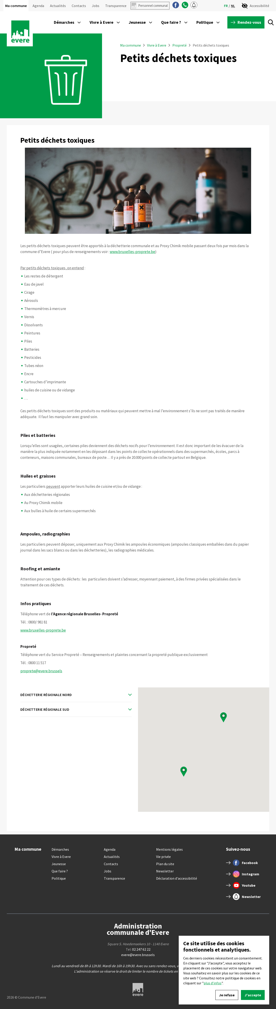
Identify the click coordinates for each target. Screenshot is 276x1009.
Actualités (58, 5)
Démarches (60, 849)
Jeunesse (59, 864)
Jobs (95, 5)
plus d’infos (212, 983)
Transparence (115, 5)
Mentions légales (169, 849)
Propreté (179, 45)
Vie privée (163, 856)
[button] (183, 772)
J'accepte (253, 995)
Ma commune (16, 5)
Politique (59, 878)
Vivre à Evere (157, 45)
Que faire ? (60, 871)
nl (233, 6)
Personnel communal (153, 5)
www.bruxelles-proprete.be (132, 251)
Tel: (138, 949)
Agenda (38, 5)
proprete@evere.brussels (41, 670)
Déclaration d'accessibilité (176, 878)
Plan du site (165, 864)
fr (226, 5)
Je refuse (227, 995)
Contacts (79, 5)
